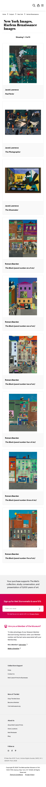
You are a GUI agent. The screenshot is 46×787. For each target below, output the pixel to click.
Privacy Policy (34, 614)
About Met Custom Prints (15, 725)
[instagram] (8, 751)
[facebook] (12, 751)
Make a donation (13, 649)
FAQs (9, 670)
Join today (22, 645)
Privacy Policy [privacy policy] (29, 775)
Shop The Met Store (14, 699)
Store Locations (12, 729)
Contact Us (11, 674)
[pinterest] (15, 751)
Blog (9, 736)
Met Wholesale (12, 732)
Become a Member (13, 702)
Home (4, 14)
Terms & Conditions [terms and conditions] (16, 775)
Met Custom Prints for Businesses (18, 678)
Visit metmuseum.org (14, 706)
